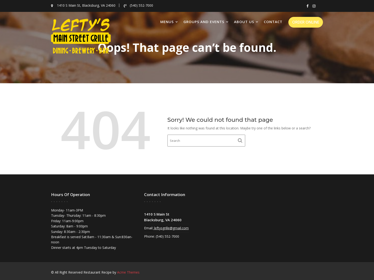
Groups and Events (203, 21)
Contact (273, 21)
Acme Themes (128, 272)
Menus (167, 21)
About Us (244, 21)
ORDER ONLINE (305, 22)
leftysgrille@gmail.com (171, 228)
